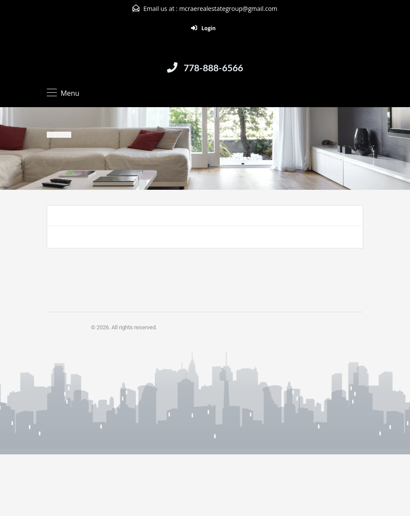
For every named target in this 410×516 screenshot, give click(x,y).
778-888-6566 (213, 67)
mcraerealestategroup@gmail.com (228, 8)
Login (203, 28)
